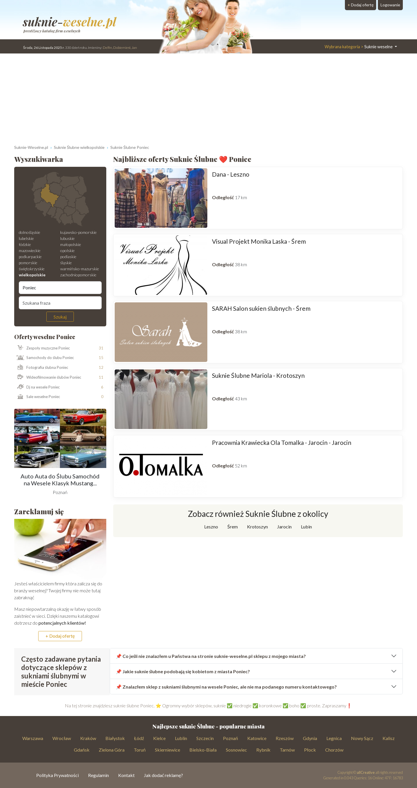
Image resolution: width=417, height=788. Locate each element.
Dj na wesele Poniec (37, 387)
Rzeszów (285, 738)
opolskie (67, 250)
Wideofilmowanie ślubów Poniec (47, 377)
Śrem (232, 526)
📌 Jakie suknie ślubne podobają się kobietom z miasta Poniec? (183, 671)
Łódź (139, 738)
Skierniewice (167, 749)
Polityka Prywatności (57, 775)
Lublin (181, 738)
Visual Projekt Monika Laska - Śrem (259, 241)
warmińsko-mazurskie (79, 268)
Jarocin (284, 526)
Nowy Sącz (362, 738)
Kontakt (126, 775)
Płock (310, 749)
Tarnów (287, 749)
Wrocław (61, 738)
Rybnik (263, 749)
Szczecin (205, 738)
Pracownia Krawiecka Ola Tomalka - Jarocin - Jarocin (281, 442)
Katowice (256, 738)
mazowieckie (30, 250)
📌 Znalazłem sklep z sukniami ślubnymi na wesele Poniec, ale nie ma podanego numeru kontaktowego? (226, 686)
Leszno (211, 526)
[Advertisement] (208, 96)
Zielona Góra (112, 749)
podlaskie (68, 256)
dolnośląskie (29, 232)
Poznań (230, 738)
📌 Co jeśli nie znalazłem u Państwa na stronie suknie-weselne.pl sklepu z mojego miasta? (211, 656)
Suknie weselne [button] (359, 46)
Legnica (334, 738)
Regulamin (98, 775)
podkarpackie (30, 256)
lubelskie (26, 238)
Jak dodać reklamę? (163, 775)
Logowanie (390, 4)
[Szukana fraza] (60, 302)
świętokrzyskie (32, 268)
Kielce (159, 738)
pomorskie (28, 262)
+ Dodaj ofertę (60, 636)
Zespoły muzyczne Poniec (42, 348)
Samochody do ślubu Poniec (44, 358)
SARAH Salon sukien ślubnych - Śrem (261, 308)
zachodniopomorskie (78, 274)
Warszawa (32, 738)
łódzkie (25, 244)
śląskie (66, 262)
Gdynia (310, 738)
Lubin (306, 526)
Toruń (140, 749)
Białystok (115, 738)
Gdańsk (81, 749)
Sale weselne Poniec (37, 397)
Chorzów (334, 749)
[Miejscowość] (60, 287)
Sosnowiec (236, 749)
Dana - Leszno (230, 174)
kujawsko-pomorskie (78, 232)
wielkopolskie (32, 274)
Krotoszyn (257, 526)
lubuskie (67, 238)
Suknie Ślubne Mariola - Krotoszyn (258, 375)
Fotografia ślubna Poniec (41, 368)
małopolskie (70, 244)
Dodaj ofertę (361, 4)
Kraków (88, 738)
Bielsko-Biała (203, 749)
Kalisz (389, 738)
